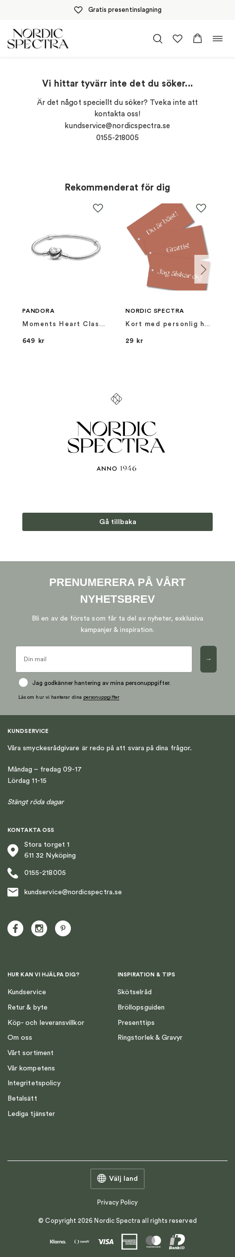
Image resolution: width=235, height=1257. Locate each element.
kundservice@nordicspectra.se (64, 892)
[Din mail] (103, 659)
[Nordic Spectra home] (37, 38)
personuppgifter (101, 697)
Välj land (117, 1179)
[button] (197, 38)
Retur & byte (27, 1007)
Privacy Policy (117, 1202)
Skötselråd (135, 992)
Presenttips (136, 1022)
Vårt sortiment (30, 1053)
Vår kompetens (31, 1068)
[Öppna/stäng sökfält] (158, 38)
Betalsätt (22, 1098)
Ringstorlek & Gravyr (150, 1037)
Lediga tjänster (31, 1114)
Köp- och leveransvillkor (45, 1022)
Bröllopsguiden (141, 1007)
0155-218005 (36, 873)
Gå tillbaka (117, 522)
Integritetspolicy (33, 1083)
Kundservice (26, 992)
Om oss (19, 1037)
